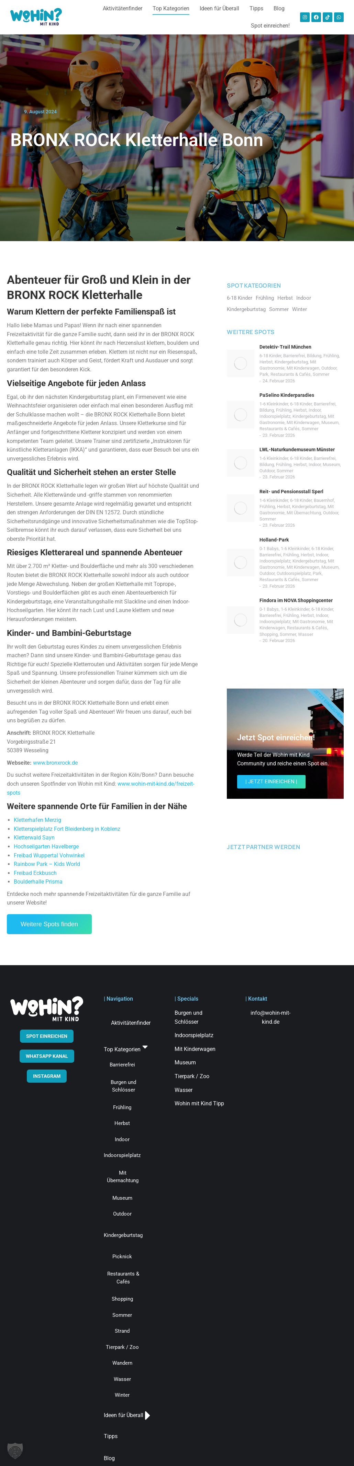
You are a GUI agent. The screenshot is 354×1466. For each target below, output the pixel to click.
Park (263, 374)
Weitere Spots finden (49, 924)
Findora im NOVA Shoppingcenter (296, 600)
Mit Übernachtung (304, 512)
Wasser (305, 634)
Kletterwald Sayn (34, 837)
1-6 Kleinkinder (273, 403)
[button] (15, 1451)
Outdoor (328, 368)
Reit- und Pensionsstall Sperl (291, 491)
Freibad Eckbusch (35, 873)
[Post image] (240, 363)
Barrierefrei (294, 355)
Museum (330, 422)
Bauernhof (324, 500)
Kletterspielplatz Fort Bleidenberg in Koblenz (67, 829)
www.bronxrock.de (55, 763)
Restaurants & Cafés (290, 374)
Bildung (314, 355)
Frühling (331, 355)
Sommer (321, 374)
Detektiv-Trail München (285, 347)
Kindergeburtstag (291, 361)
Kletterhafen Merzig (37, 820)
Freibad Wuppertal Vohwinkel (49, 855)
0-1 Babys (269, 548)
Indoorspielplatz (274, 416)
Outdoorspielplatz (294, 573)
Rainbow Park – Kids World (47, 864)
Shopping (268, 634)
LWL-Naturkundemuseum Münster (297, 449)
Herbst (266, 361)
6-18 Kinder (270, 355)
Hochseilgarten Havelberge (46, 846)
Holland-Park (274, 540)
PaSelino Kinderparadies (286, 395)
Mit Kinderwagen (303, 368)
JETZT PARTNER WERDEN (263, 847)
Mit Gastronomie (308, 621)
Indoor (315, 410)
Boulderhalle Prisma (38, 881)
